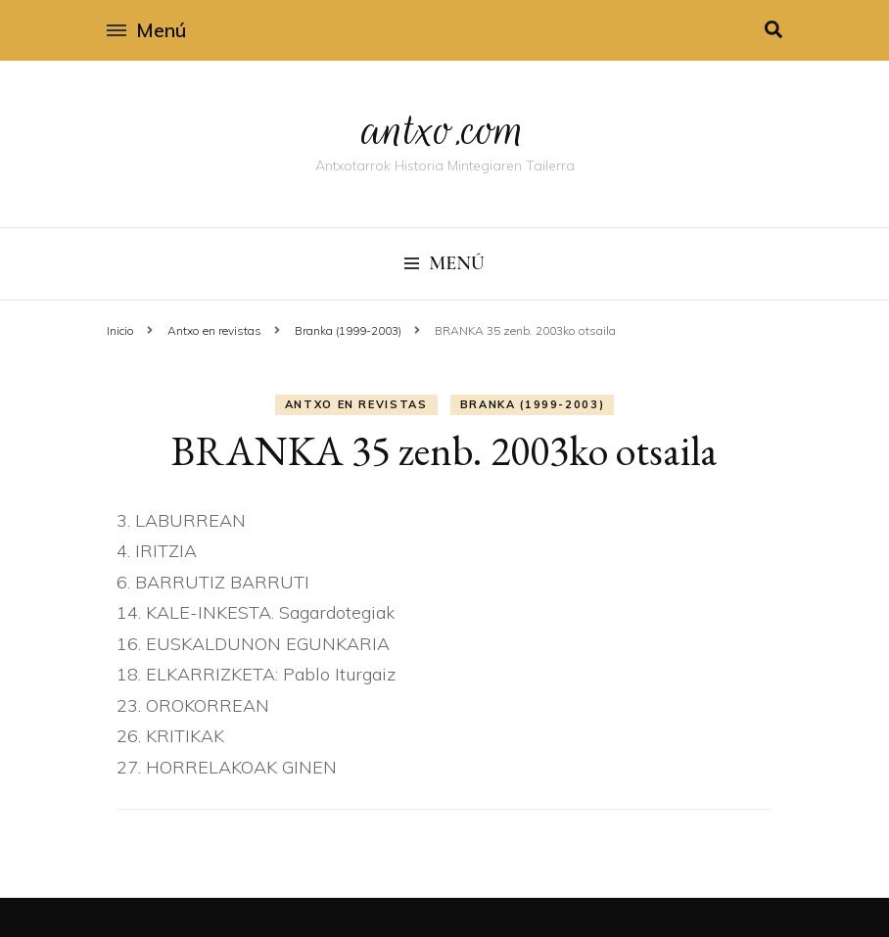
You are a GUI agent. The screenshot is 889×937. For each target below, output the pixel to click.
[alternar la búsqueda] (773, 30)
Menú (146, 30)
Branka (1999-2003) (532, 404)
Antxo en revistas (356, 404)
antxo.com (444, 129)
